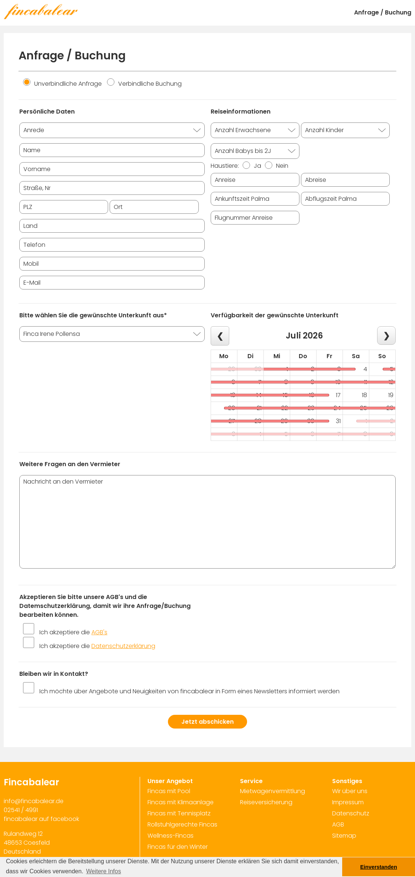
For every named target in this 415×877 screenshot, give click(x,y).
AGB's (99, 632)
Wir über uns (349, 791)
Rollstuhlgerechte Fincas (182, 824)
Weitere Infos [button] (103, 871)
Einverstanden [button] (378, 867)
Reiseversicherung (266, 802)
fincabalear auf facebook (41, 819)
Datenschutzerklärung (123, 646)
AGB (338, 824)
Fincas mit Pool (168, 791)
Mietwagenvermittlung (272, 791)
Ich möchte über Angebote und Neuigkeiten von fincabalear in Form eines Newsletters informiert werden (189, 691)
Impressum (348, 802)
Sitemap (344, 835)
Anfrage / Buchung (382, 12)
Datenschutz (350, 813)
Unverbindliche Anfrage (62, 83)
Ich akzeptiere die (73, 632)
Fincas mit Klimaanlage (180, 802)
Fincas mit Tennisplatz (179, 813)
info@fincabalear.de (34, 801)
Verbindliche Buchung (144, 83)
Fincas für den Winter (177, 846)
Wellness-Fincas (170, 835)
